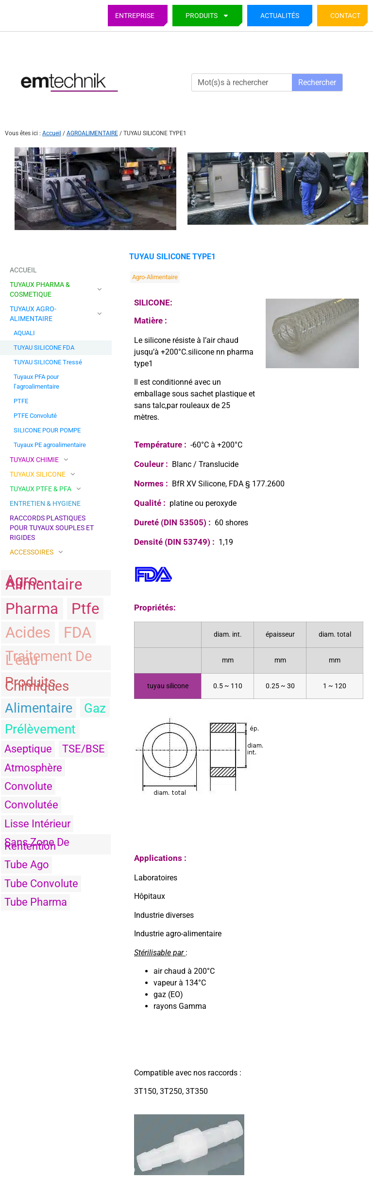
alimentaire (38, 708)
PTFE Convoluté (35, 415)
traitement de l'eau (48, 658)
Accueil (51, 133)
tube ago (26, 864)
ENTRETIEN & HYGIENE (45, 503)
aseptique (28, 749)
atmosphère (33, 768)
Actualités (279, 15)
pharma (31, 609)
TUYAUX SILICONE (42, 474)
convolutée (31, 805)
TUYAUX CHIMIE (39, 459)
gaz (95, 708)
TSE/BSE (83, 749)
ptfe (85, 609)
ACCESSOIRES (36, 552)
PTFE (21, 401)
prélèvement (40, 729)
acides (28, 632)
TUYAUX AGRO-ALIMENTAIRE (56, 313)
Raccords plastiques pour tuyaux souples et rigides (52, 527)
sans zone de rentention (36, 844)
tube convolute (41, 883)
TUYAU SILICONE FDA (44, 347)
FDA (77, 632)
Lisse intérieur (37, 824)
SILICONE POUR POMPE (47, 430)
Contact (345, 15)
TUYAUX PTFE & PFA (45, 489)
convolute (28, 786)
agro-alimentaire (43, 582)
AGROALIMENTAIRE (92, 133)
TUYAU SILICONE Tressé (48, 362)
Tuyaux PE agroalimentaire (50, 444)
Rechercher (317, 82)
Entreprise (134, 15)
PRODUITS (207, 15)
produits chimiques (37, 684)
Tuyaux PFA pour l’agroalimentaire (36, 381)
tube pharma (35, 902)
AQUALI (24, 333)
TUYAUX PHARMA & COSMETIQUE (56, 289)
